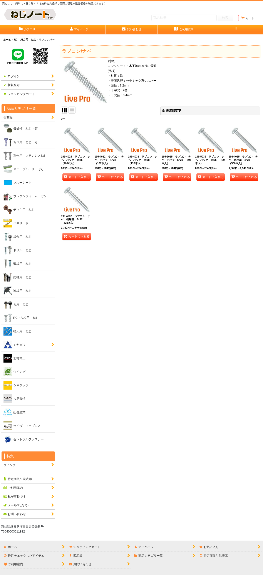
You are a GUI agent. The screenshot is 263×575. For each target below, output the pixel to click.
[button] (236, 29)
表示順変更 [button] (171, 110)
